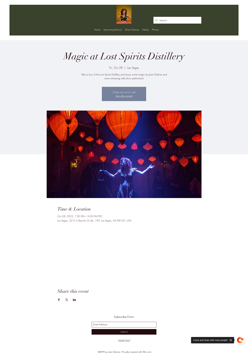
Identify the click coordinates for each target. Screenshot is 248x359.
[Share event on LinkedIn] (74, 299)
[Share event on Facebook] (58, 299)
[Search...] (177, 20)
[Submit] (124, 332)
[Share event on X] (66, 299)
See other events (124, 96)
